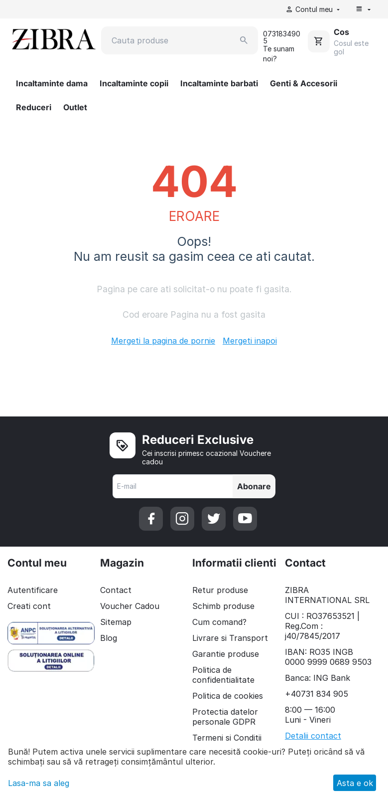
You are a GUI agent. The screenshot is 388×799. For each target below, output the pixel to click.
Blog (108, 638)
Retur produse (220, 590)
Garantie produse (225, 654)
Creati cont (29, 606)
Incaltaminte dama (52, 83)
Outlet (75, 107)
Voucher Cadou (129, 606)
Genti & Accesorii (303, 83)
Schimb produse (223, 606)
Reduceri (33, 107)
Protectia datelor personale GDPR (225, 717)
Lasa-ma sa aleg (38, 783)
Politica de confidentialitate (223, 675)
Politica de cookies (227, 696)
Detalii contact (313, 736)
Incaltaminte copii (134, 83)
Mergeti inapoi (250, 341)
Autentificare (32, 590)
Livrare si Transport (230, 638)
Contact (115, 590)
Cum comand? (219, 622)
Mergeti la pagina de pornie (163, 341)
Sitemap (115, 622)
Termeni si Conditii (226, 738)
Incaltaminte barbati (219, 83)
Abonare (254, 486)
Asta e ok (355, 783)
